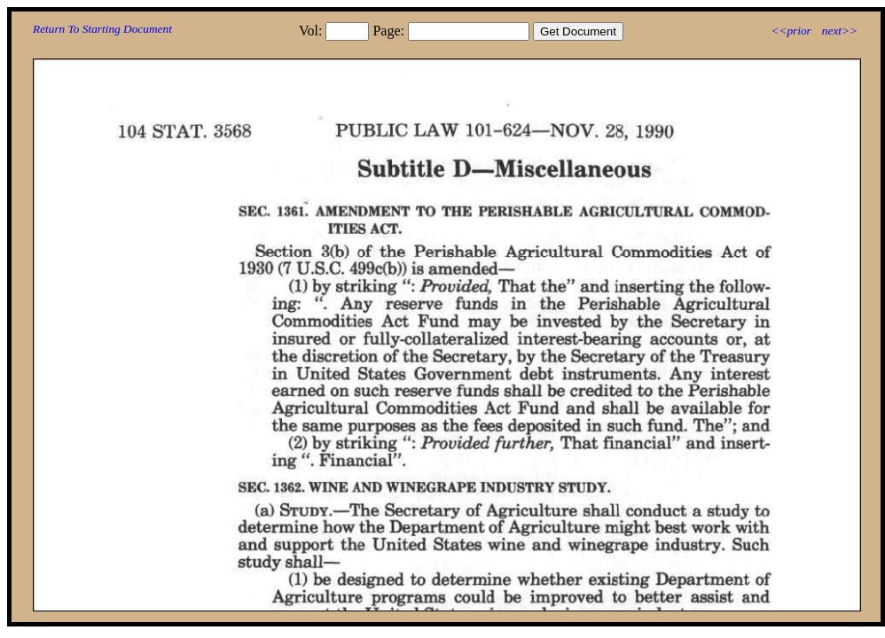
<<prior (791, 30)
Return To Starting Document (102, 28)
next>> (840, 30)
